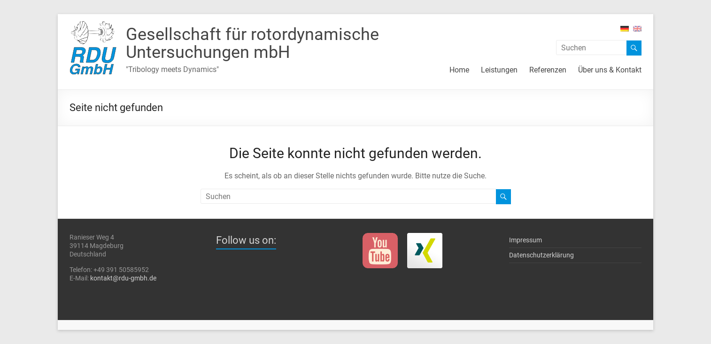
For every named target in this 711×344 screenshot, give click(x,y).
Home (459, 69)
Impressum (525, 240)
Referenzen (547, 69)
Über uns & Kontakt (609, 69)
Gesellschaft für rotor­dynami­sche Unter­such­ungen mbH (252, 43)
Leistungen (499, 69)
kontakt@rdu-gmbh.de (123, 278)
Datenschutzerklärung (541, 255)
